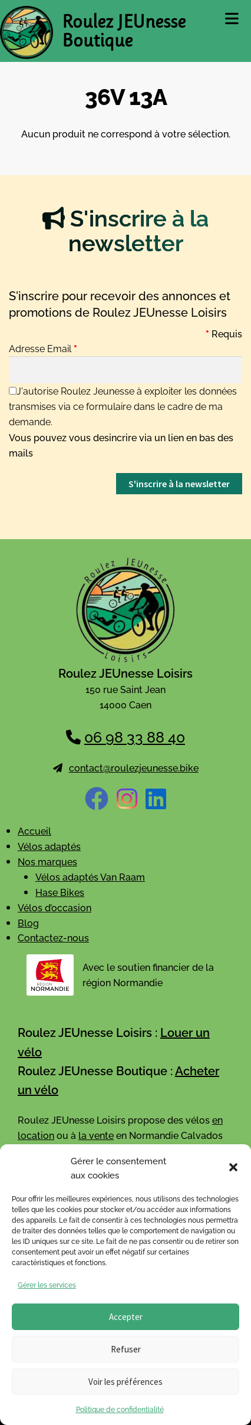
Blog (28, 922)
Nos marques (47, 861)
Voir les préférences (125, 1381)
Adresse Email (43, 348)
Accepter (126, 1316)
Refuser (126, 1349)
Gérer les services (47, 1284)
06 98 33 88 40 (134, 736)
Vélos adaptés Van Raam (90, 876)
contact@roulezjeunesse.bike (134, 767)
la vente (96, 1134)
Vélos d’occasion (54, 907)
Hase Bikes (59, 891)
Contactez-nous (53, 937)
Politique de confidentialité (120, 1409)
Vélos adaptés (49, 845)
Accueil (34, 830)
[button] (233, 1167)
